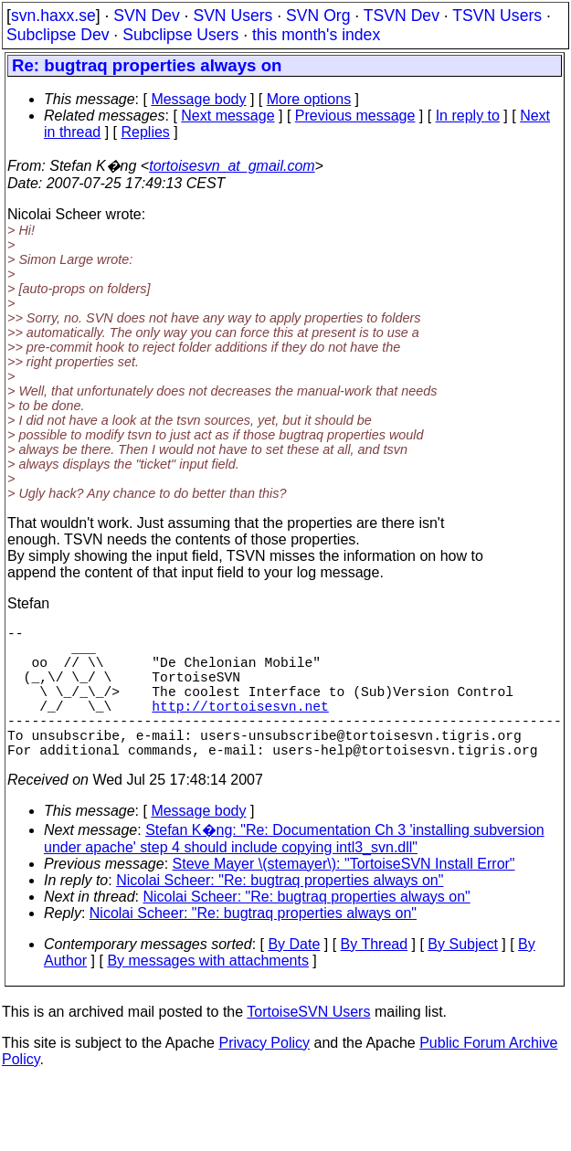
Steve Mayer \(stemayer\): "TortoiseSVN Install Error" (344, 896)
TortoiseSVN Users (308, 1044)
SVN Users (232, 15)
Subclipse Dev (57, 35)
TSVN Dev (401, 15)
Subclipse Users (180, 35)
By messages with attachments (208, 993)
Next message (227, 115)
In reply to (468, 115)
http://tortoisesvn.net (240, 727)
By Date (294, 977)
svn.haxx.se (53, 15)
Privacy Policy (264, 1075)
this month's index (316, 35)
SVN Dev (146, 15)
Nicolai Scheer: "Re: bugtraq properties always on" (279, 913)
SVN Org (318, 15)
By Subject (462, 977)
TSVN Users (497, 15)
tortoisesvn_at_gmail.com (231, 166)
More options (309, 99)
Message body (198, 99)
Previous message (355, 115)
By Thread (374, 977)
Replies (146, 132)
